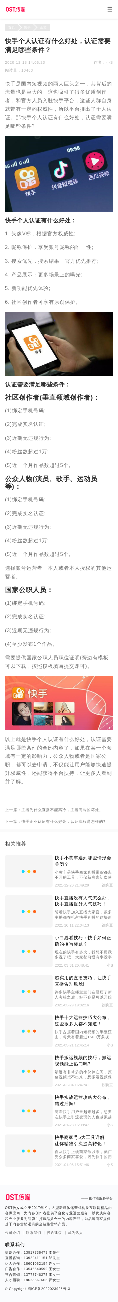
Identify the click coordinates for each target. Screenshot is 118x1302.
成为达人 (75, 1232)
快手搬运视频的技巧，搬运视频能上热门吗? (83, 1060)
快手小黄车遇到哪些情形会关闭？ (83, 861)
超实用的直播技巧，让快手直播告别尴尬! (83, 981)
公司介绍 (12, 1232)
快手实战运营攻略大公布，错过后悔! (83, 1100)
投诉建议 (54, 1232)
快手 (27, 27)
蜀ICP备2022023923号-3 (48, 1289)
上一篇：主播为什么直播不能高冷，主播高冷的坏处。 (54, 810)
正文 (43, 27)
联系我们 (33, 1232)
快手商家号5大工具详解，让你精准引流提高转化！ (82, 1140)
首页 (11, 27)
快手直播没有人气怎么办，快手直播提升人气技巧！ (83, 901)
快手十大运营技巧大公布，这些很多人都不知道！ (83, 1020)
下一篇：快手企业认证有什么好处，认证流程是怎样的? (55, 821)
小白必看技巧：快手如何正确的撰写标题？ (83, 940)
